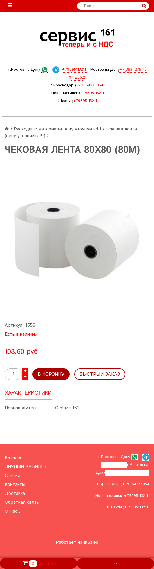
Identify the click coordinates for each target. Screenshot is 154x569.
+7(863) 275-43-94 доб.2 (127, 472)
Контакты (15, 484)
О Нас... (13, 511)
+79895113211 (92, 93)
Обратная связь (22, 502)
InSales (91, 542)
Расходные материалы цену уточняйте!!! (57, 129)
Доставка (15, 493)
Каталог (13, 457)
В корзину (51, 374)
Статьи (12, 475)
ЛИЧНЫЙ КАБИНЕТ (26, 466)
